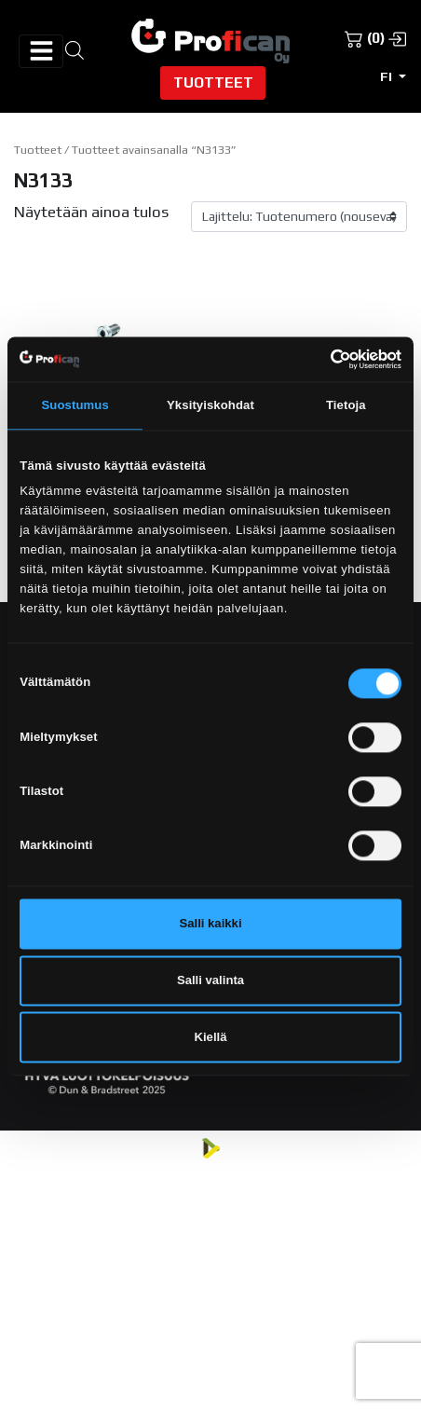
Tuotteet (213, 82)
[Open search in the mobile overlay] (74, 49)
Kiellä (211, 1037)
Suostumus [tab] (75, 406)
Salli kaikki (210, 923)
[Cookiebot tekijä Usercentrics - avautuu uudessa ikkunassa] (319, 359)
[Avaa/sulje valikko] (41, 51)
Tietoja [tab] (346, 406)
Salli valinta (210, 980)
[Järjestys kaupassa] (299, 217)
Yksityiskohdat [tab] (210, 406)
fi (387, 76)
